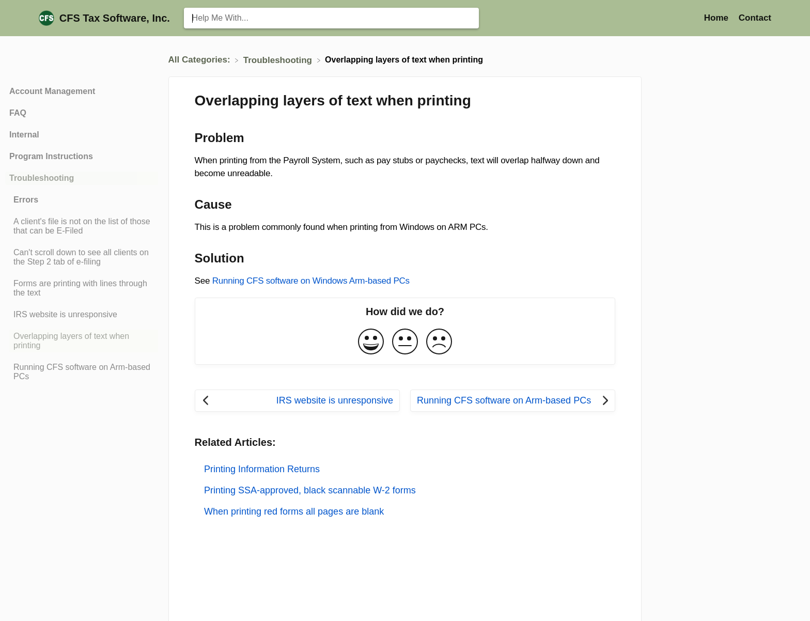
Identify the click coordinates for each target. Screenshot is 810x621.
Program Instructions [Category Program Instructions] (51, 156)
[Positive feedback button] (371, 342)
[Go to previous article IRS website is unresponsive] (297, 401)
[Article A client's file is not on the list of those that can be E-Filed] (81, 226)
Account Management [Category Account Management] (52, 91)
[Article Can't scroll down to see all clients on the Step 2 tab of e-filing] (81, 257)
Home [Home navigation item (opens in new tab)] (717, 18)
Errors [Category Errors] (25, 199)
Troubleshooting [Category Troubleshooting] (41, 178)
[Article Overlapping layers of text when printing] (81, 341)
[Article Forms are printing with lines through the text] (81, 288)
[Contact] (755, 18)
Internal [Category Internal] (24, 134)
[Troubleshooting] (279, 60)
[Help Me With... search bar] (331, 18)
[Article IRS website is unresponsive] (81, 314)
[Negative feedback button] (439, 342)
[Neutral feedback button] (405, 342)
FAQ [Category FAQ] (17, 112)
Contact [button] (755, 18)
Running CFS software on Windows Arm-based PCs (311, 281)
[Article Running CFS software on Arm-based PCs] (81, 372)
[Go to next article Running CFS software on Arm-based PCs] (512, 401)
